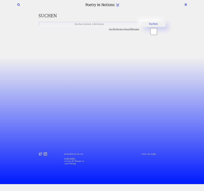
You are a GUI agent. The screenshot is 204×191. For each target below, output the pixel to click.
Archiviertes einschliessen (124, 29)
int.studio (151, 154)
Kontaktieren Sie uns (73, 154)
